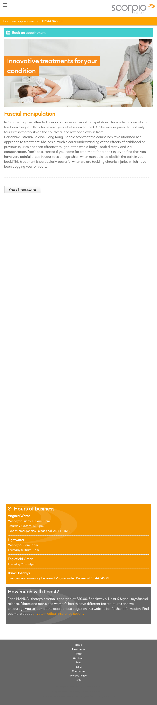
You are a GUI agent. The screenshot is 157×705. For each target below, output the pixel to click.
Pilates (79, 653)
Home (78, 644)
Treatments (78, 649)
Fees (78, 662)
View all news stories (22, 189)
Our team (78, 657)
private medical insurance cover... (58, 613)
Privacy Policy (78, 675)
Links (79, 679)
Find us (78, 666)
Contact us (78, 671)
